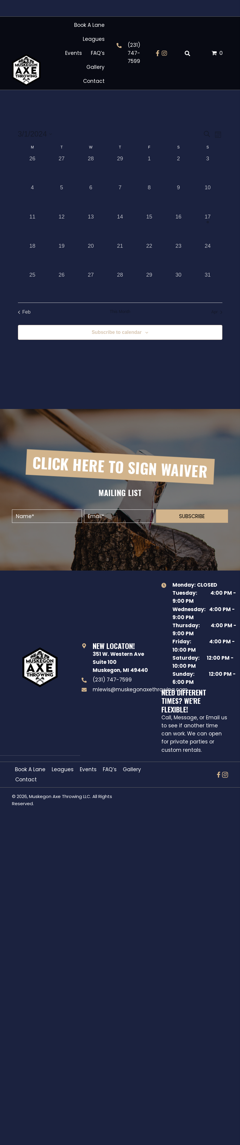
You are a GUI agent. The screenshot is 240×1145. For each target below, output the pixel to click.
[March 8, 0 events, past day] (149, 198)
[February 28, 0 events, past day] (91, 169)
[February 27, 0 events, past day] (61, 169)
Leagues (63, 769)
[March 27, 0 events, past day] (91, 285)
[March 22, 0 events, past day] (149, 256)
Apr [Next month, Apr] (216, 311)
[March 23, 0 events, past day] (178, 256)
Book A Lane (30, 769)
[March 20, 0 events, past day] (91, 256)
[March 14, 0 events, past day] (120, 227)
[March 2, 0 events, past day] (178, 169)
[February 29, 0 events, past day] (120, 169)
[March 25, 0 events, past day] (32, 285)
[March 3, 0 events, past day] (207, 169)
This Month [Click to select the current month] (120, 311)
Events (88, 769)
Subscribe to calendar (117, 332)
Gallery (132, 769)
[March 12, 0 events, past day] (61, 227)
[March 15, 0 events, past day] (149, 227)
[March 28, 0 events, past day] (120, 285)
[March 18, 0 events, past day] (32, 256)
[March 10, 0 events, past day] (207, 198)
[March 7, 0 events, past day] (120, 198)
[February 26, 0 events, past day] (32, 169)
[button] (158, 53)
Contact (26, 779)
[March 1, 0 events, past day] (149, 169)
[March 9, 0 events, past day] (178, 198)
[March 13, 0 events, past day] (91, 227)
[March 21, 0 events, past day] (120, 256)
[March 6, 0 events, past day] (91, 198)
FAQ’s (110, 769)
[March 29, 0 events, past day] (149, 285)
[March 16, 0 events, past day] (178, 227)
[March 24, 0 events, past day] (207, 256)
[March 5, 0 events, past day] (61, 198)
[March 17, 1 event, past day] (207, 227)
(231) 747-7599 (134, 53)
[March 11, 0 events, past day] (32, 227)
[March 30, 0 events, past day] (178, 285)
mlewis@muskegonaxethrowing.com (140, 689)
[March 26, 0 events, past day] (61, 285)
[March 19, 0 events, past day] (61, 256)
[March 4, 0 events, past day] (32, 198)
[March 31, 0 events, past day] (207, 285)
